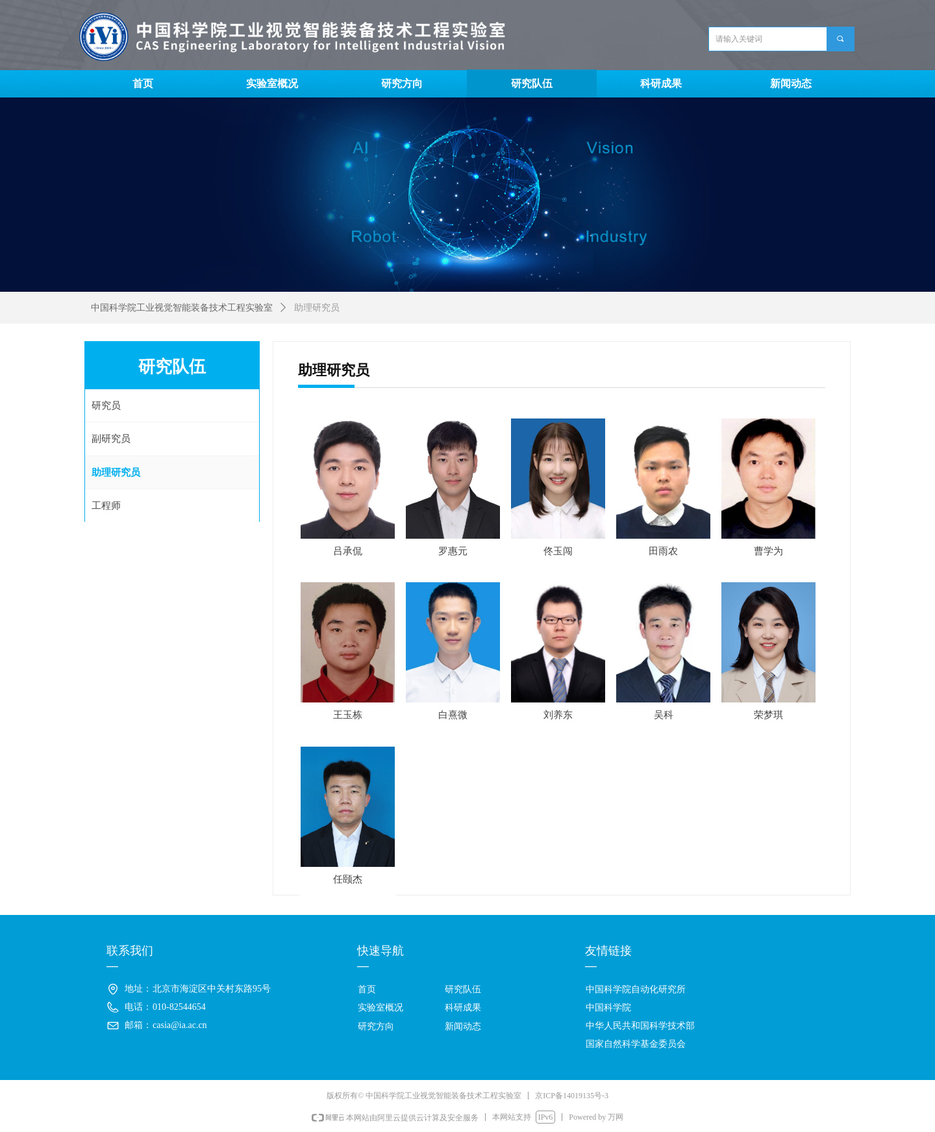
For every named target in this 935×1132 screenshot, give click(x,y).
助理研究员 (317, 308)
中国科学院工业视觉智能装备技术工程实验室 (182, 308)
